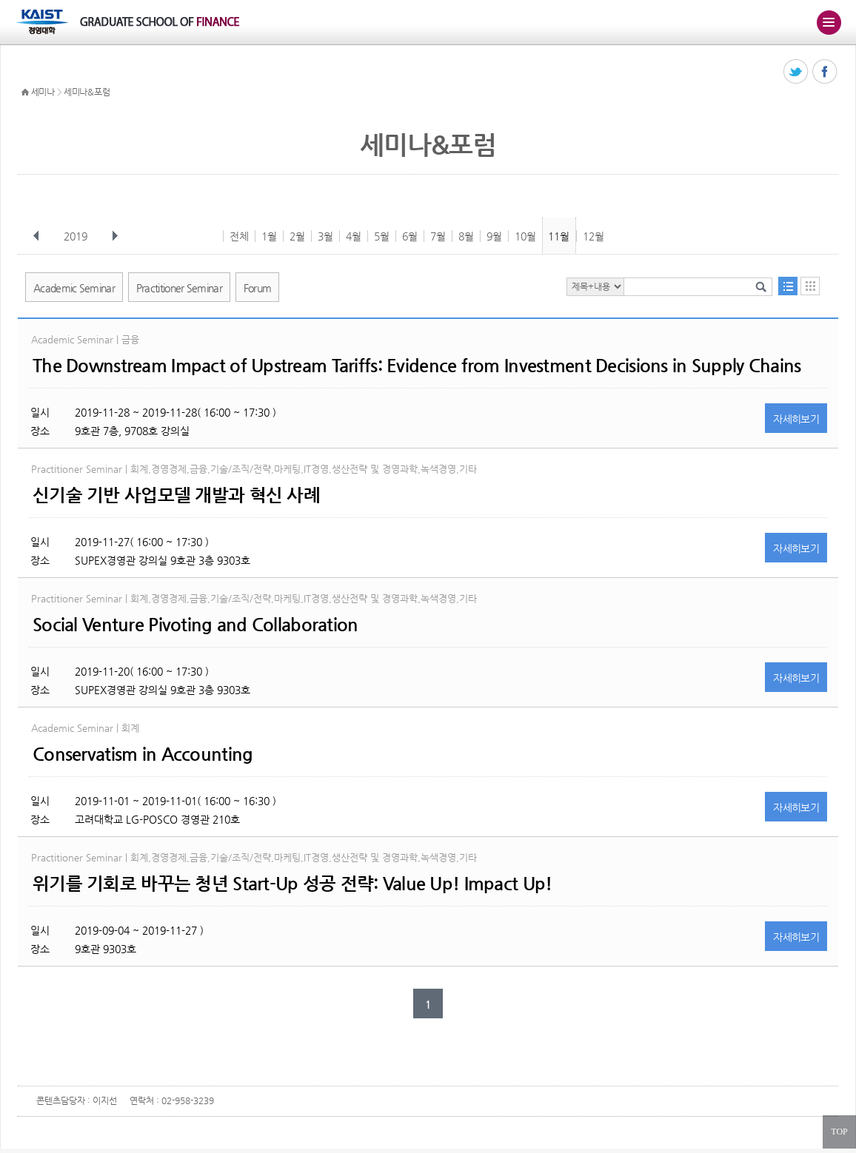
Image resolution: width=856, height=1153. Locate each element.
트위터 (796, 72)
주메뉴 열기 (828, 22)
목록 (788, 286)
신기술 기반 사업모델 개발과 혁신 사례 (176, 495)
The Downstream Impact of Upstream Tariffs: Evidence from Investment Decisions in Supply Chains (416, 365)
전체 (239, 236)
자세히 (796, 419)
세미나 (43, 92)
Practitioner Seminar (179, 288)
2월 (297, 236)
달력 (810, 286)
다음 (114, 236)
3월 (325, 236)
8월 (466, 236)
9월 (494, 236)
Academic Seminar (74, 288)
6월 (410, 236)
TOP (839, 1131)
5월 (381, 236)
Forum (258, 288)
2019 (77, 236)
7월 (438, 236)
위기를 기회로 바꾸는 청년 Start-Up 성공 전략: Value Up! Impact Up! (292, 883)
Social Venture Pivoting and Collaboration (195, 624)
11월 (558, 236)
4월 (353, 236)
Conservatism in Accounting (143, 754)
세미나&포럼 (87, 92)
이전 (36, 236)
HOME (25, 92)
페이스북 (825, 72)
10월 (525, 236)
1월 (269, 236)
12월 (593, 236)
